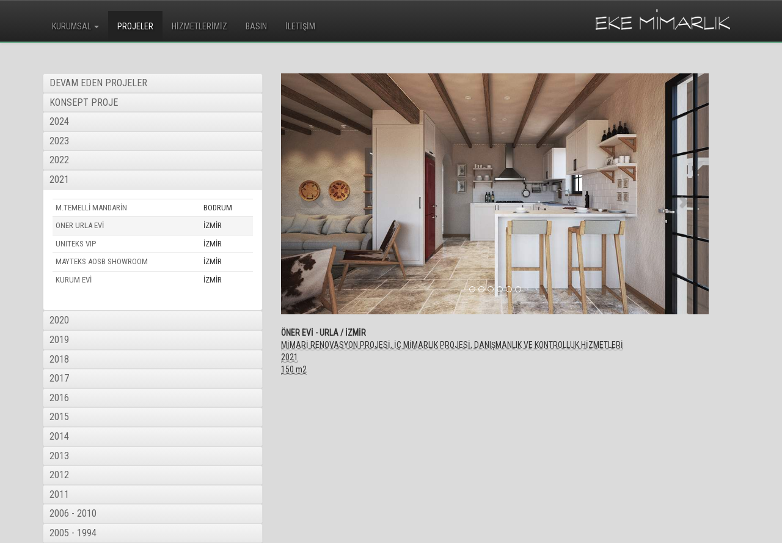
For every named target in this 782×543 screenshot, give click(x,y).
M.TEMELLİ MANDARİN (91, 207)
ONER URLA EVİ (80, 225)
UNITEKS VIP (76, 243)
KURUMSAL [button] (75, 26)
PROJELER (135, 26)
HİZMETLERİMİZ (199, 26)
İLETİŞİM (300, 26)
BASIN (256, 26)
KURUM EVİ (74, 279)
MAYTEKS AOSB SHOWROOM (102, 261)
